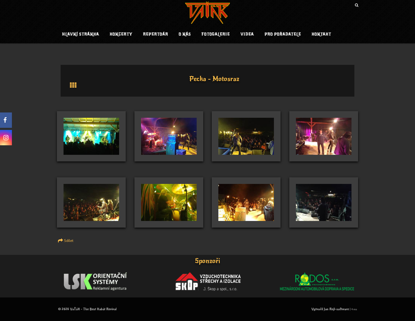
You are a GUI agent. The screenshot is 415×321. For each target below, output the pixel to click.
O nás (185, 34)
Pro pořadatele (282, 34)
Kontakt (321, 34)
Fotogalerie (215, 34)
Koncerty (121, 34)
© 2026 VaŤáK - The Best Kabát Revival (87, 309)
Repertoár (155, 34)
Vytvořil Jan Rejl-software (330, 309)
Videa (247, 34)
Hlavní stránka (80, 34)
